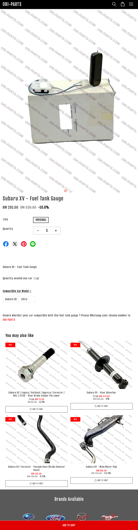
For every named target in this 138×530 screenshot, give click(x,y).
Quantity (8, 228)
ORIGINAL (41, 219)
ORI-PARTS (12, 4)
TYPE (5, 219)
